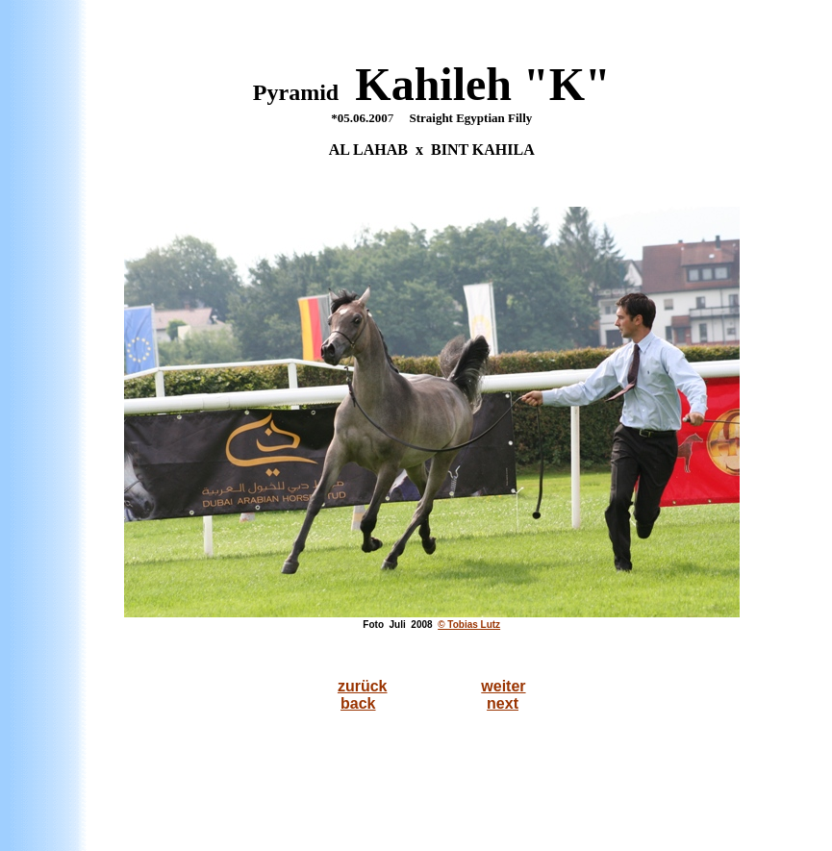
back (357, 703)
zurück (363, 686)
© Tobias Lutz (469, 624)
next (502, 703)
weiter (503, 686)
